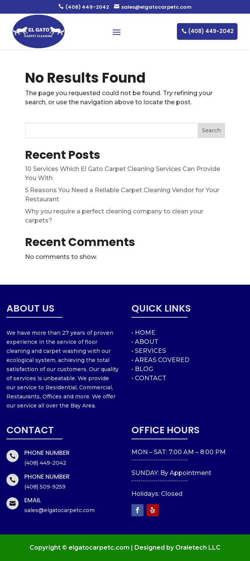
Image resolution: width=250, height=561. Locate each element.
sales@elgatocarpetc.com (153, 7)
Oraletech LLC (197, 547)
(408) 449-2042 (83, 7)
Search (211, 130)
